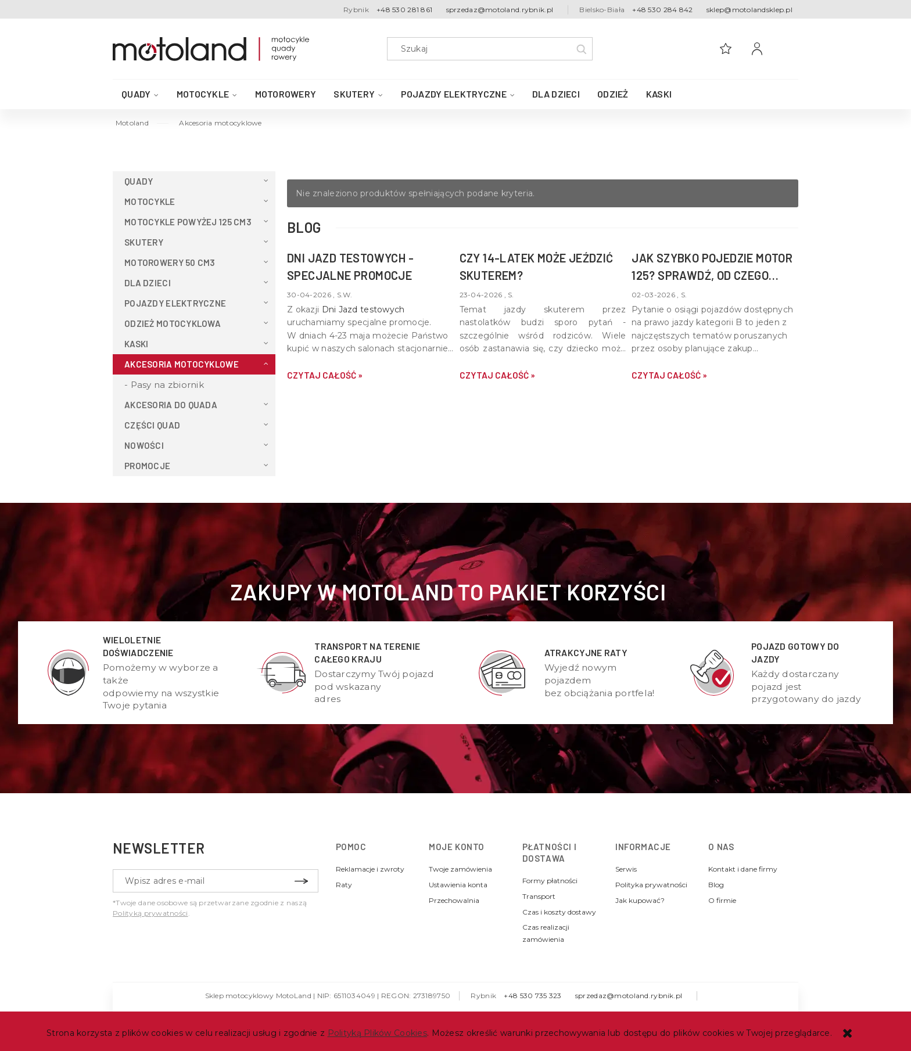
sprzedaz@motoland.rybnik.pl (500, 9)
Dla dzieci (147, 283)
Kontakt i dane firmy (742, 869)
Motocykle (149, 201)
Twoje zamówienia (460, 869)
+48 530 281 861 (404, 9)
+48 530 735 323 (532, 995)
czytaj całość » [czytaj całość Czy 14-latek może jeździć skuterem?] (497, 375)
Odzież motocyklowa (172, 323)
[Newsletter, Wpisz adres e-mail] (215, 880)
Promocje (147, 465)
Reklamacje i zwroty (370, 869)
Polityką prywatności (150, 913)
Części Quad (152, 425)
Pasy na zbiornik (167, 384)
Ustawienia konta (458, 884)
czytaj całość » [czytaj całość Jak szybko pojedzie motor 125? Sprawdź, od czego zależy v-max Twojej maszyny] (669, 375)
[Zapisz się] (301, 880)
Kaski (136, 344)
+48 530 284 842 (662, 9)
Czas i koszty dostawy (559, 912)
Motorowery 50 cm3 (170, 262)
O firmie (722, 900)
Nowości (144, 445)
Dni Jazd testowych (363, 309)
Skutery (143, 242)
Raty (344, 884)
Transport (538, 896)
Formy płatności (550, 880)
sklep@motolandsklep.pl (749, 9)
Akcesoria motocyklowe (181, 364)
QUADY (138, 181)
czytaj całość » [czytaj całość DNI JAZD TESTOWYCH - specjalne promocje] (325, 375)
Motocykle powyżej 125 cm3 (188, 222)
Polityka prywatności (651, 884)
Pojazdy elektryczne (175, 303)
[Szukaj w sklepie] (492, 48)
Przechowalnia (454, 900)
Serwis (626, 869)
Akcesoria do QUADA (170, 404)
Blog (716, 884)
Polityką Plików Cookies (377, 1033)
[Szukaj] (581, 48)
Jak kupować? (640, 900)
